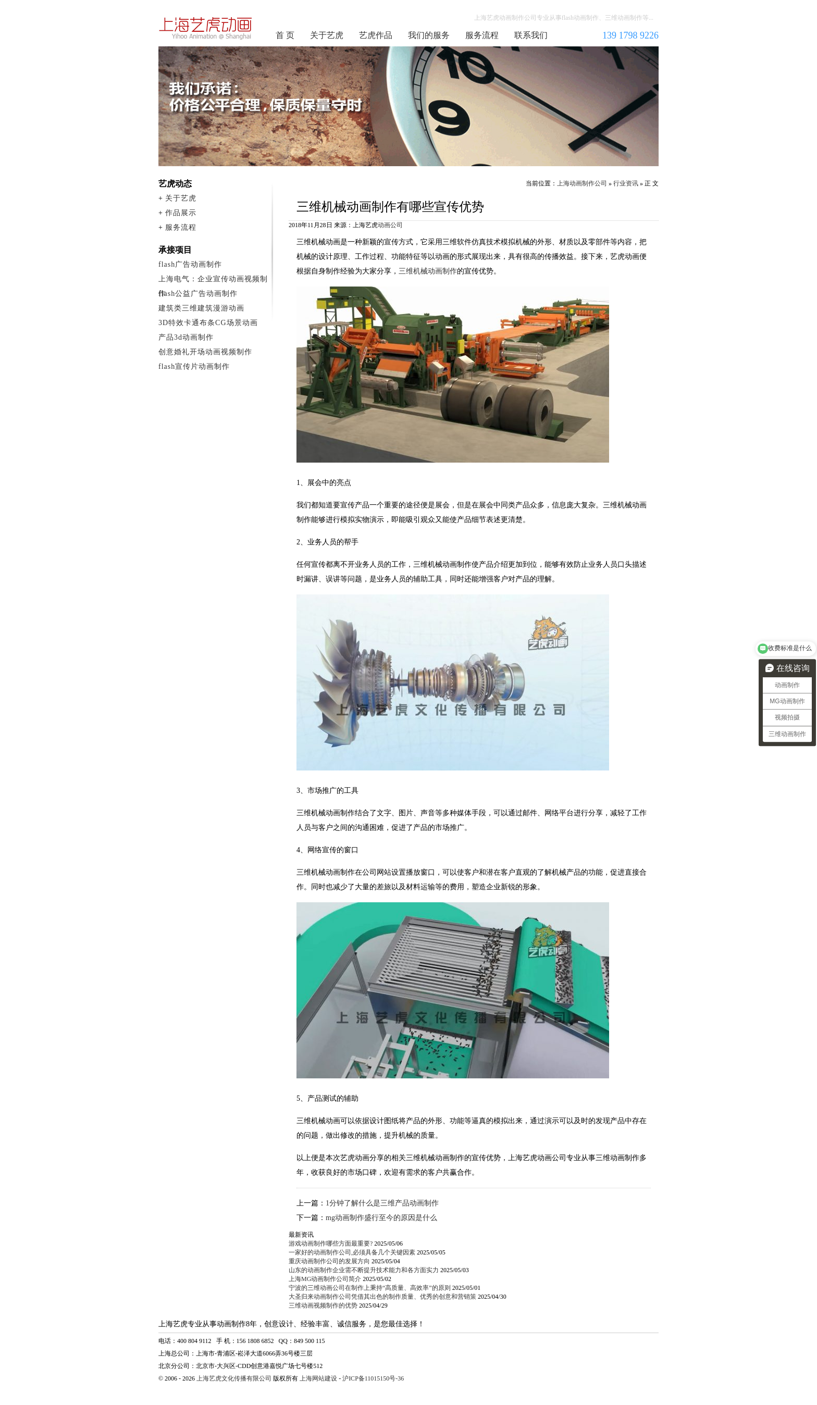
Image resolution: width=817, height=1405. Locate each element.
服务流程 (482, 35)
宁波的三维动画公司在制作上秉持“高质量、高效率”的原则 (370, 1287)
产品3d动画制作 (186, 337)
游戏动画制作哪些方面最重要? (331, 1243)
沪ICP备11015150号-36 (373, 1378)
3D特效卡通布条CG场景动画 (208, 323)
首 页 (285, 35)
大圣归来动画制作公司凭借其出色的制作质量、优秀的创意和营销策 (382, 1296)
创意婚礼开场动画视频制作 (205, 352)
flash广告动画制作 (190, 264)
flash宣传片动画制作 (194, 366)
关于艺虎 (326, 35)
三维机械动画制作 (428, 271)
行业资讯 (625, 183)
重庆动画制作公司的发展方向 (329, 1261)
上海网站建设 (318, 1378)
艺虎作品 (375, 35)
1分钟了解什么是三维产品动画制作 (382, 1203)
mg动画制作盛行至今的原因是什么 (381, 1218)
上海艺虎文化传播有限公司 (233, 1378)
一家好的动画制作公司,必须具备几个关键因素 (352, 1252)
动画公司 (390, 225)
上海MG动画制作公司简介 (325, 1279)
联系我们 (531, 35)
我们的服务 (429, 35)
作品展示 (180, 213)
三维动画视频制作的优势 (323, 1305)
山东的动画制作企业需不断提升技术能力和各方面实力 (364, 1270)
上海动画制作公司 (205, 28)
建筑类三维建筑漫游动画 (201, 308)
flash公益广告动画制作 (198, 293)
